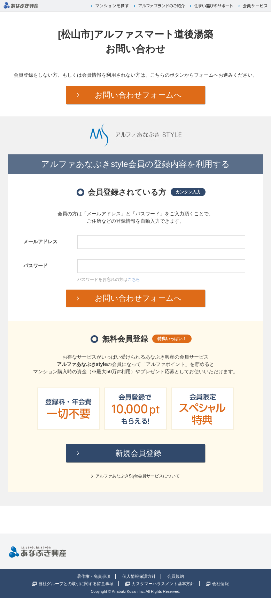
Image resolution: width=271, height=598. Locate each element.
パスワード (35, 265)
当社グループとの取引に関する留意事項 (76, 583)
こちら (133, 279)
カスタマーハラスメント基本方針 (163, 583)
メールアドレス (40, 241)
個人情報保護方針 (139, 576)
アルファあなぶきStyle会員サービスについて (137, 476)
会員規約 (175, 576)
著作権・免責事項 (93, 576)
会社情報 (220, 583)
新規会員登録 (138, 453)
